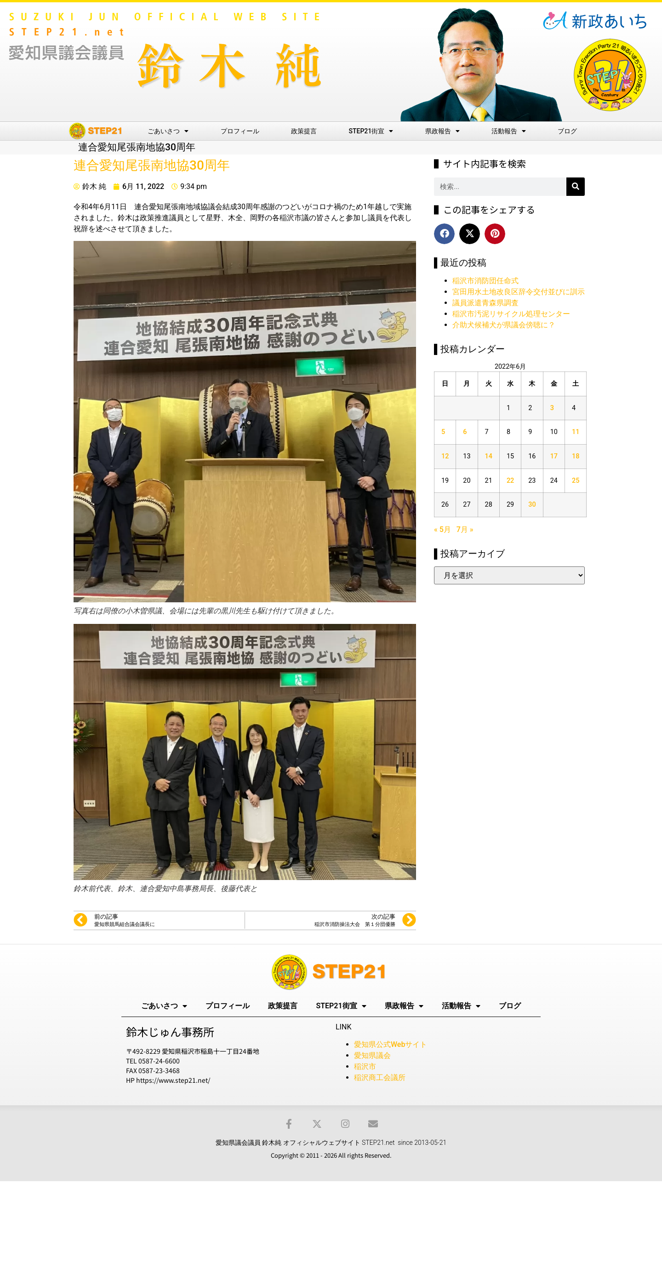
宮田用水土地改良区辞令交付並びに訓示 (518, 291)
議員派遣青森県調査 (485, 302)
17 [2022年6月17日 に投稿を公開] (554, 456)
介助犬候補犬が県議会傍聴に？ (503, 324)
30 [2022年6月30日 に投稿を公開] (532, 505)
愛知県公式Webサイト (390, 1044)
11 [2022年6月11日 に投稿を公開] (575, 432)
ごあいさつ (168, 131)
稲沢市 (365, 1066)
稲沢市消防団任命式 (485, 280)
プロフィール (240, 131)
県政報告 (442, 131)
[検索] (575, 186)
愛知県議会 (372, 1055)
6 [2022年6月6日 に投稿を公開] (465, 432)
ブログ (567, 131)
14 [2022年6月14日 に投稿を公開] (488, 456)
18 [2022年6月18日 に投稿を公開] (575, 456)
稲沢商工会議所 (379, 1077)
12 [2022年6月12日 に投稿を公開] (445, 456)
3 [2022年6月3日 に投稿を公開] (552, 408)
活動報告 (508, 131)
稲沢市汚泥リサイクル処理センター (511, 313)
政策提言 (304, 131)
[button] (444, 233)
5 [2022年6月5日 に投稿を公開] (443, 432)
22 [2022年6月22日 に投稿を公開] (510, 481)
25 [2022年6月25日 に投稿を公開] (575, 481)
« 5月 (442, 529)
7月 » (465, 529)
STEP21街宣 (371, 131)
